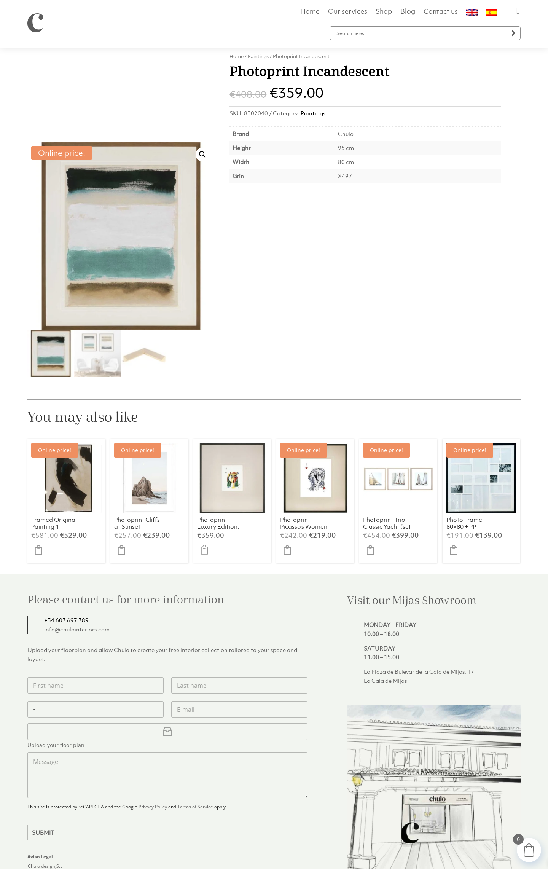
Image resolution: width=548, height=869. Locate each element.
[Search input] (421, 33)
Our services (347, 12)
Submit (43, 742)
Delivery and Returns (391, 854)
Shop (384, 12)
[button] (202, 64)
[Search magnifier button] (514, 33)
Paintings (258, 56)
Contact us (441, 12)
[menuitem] (472, 14)
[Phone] (95, 619)
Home (310, 12)
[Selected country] (32, 619)
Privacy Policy (153, 716)
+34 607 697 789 (66, 530)
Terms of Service (195, 716)
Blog (407, 12)
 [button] (40, 459)
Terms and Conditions (492, 854)
